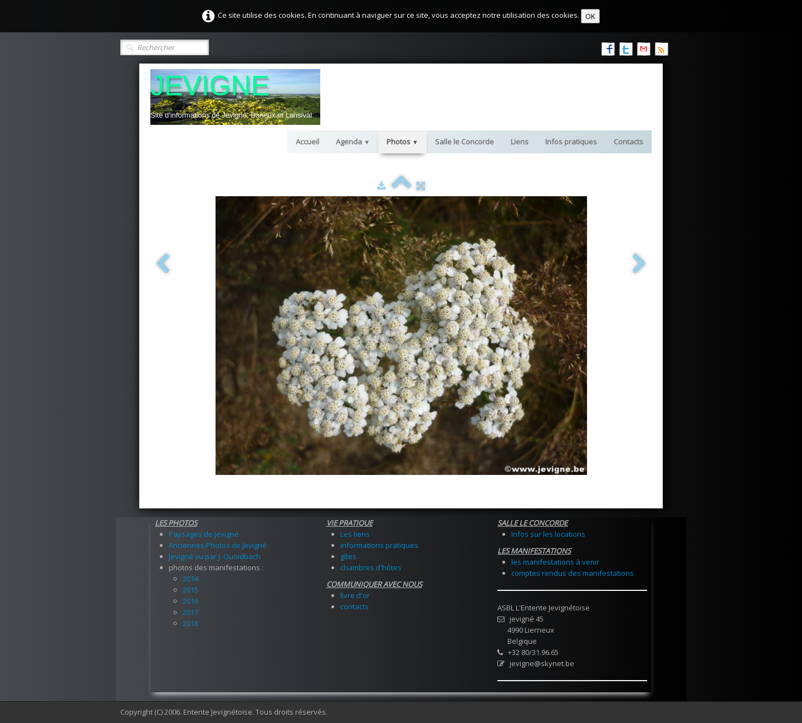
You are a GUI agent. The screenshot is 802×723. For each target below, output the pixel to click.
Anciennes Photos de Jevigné (218, 545)
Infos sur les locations (548, 534)
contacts (354, 606)
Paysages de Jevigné (204, 534)
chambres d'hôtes (371, 567)
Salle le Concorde (464, 142)
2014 (190, 579)
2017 (190, 612)
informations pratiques (379, 545)
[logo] (235, 97)
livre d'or (355, 595)
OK (590, 16)
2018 (190, 623)
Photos (402, 142)
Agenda (353, 142)
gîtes (348, 556)
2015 (190, 590)
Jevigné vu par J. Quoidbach (215, 556)
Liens (520, 142)
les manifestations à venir (555, 562)
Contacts (628, 142)
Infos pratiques (571, 142)
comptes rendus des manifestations (572, 573)
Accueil (307, 142)
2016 (190, 601)
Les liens (355, 534)
